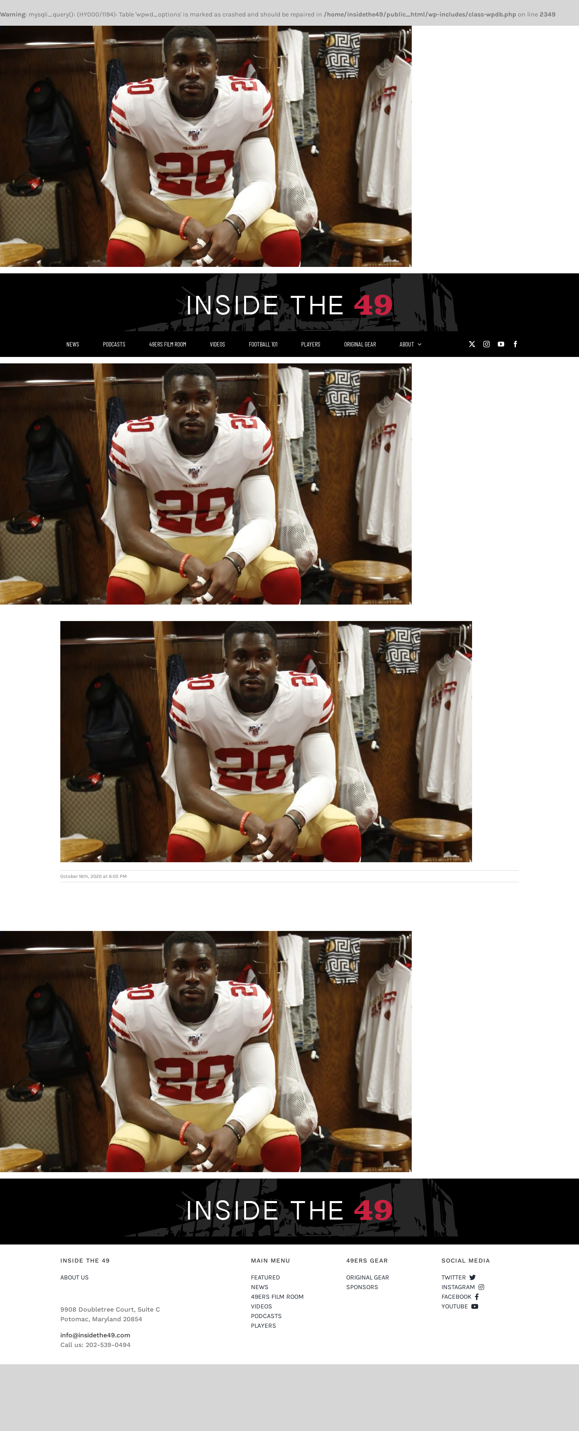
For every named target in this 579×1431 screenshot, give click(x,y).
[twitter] (472, 344)
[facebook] (515, 344)
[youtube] (501, 344)
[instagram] (486, 344)
